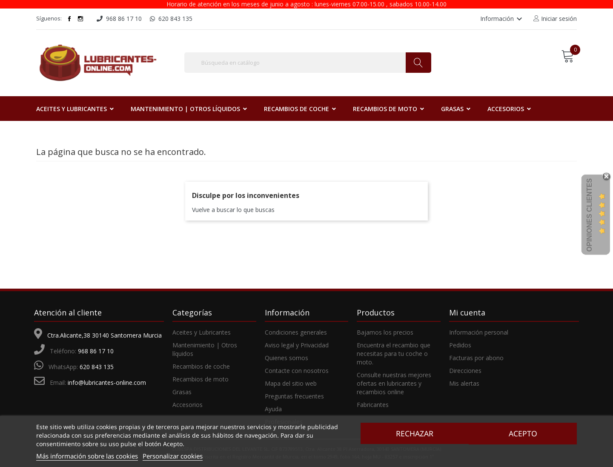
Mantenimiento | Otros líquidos (204, 349)
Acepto (524, 433)
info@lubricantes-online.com (107, 382)
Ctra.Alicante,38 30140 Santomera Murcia (104, 335)
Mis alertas (464, 383)
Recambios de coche (201, 366)
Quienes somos (286, 358)
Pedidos (460, 345)
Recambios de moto (200, 379)
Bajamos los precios (385, 332)
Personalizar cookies (173, 456)
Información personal (478, 332)
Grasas (182, 392)
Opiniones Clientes (589, 215)
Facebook (69, 18)
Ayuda (273, 409)
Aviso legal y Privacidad (297, 345)
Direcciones (465, 371)
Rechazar (413, 433)
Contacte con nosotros (297, 371)
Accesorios (187, 405)
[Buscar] (307, 62)
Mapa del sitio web (291, 383)
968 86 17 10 (96, 351)
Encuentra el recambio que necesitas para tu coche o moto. (393, 353)
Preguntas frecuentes (294, 396)
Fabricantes (373, 405)
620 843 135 (97, 367)
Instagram (80, 18)
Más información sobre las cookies (87, 456)
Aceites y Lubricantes (201, 332)
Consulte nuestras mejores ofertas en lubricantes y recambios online (394, 383)
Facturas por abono (476, 358)
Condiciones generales (296, 332)
